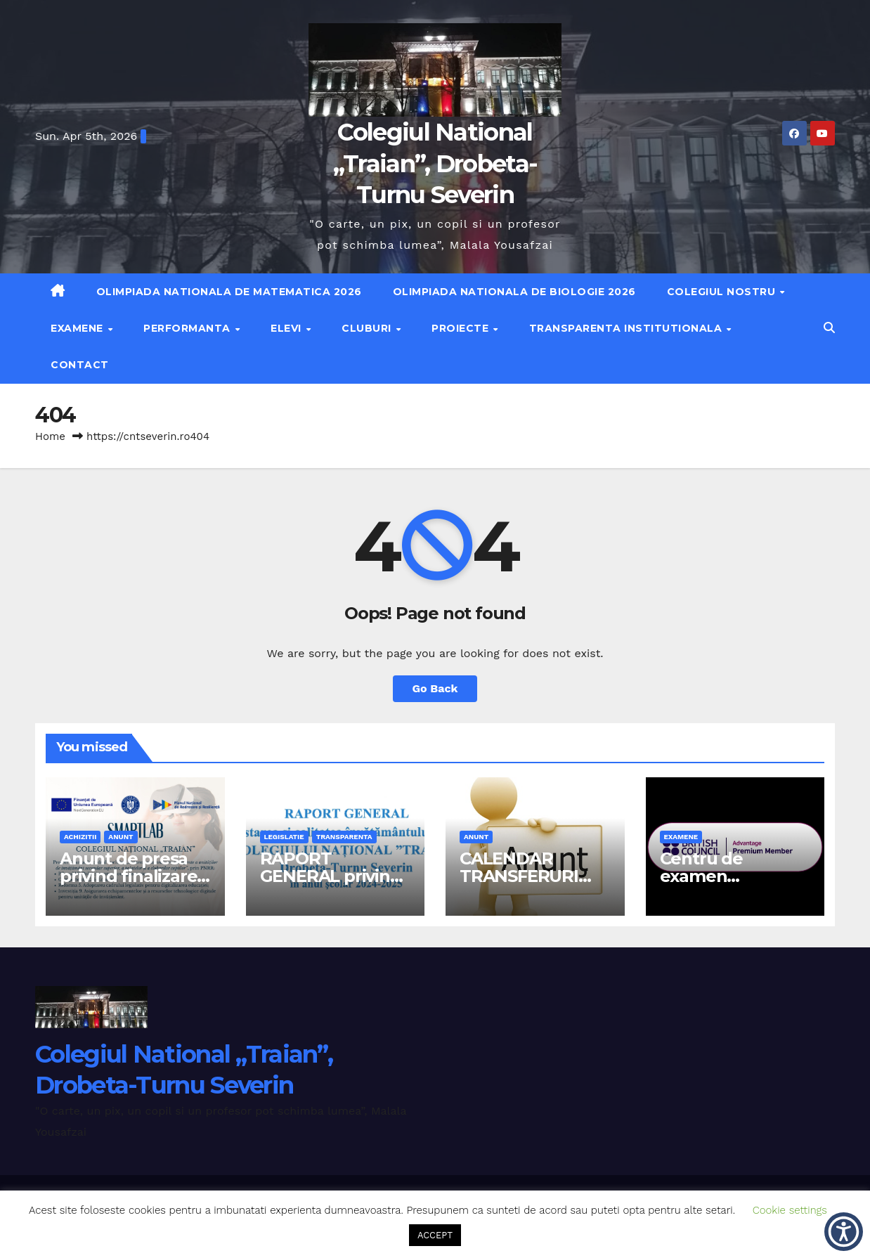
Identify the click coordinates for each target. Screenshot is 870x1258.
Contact (80, 364)
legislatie (284, 837)
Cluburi (368, 328)
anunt (120, 837)
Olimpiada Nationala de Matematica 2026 (229, 291)
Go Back (435, 688)
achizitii (80, 837)
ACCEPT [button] (435, 1235)
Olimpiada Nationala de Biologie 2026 (514, 291)
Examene (78, 328)
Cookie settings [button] (790, 1210)
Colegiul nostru (723, 291)
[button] (829, 328)
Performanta (188, 328)
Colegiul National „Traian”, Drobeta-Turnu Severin (435, 163)
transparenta (344, 837)
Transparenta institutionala (627, 328)
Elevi (287, 328)
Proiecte (461, 328)
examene (681, 837)
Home (50, 436)
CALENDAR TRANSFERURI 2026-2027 (519, 876)
